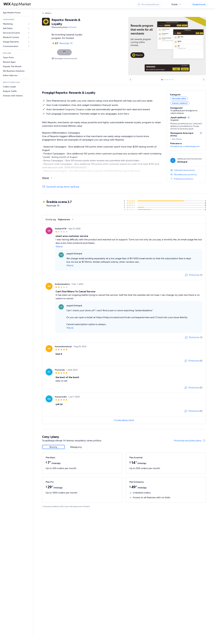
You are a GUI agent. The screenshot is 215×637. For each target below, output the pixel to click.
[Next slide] (204, 79)
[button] (188, 117)
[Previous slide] (130, 79)
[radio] (53, 447)
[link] (16, 12)
